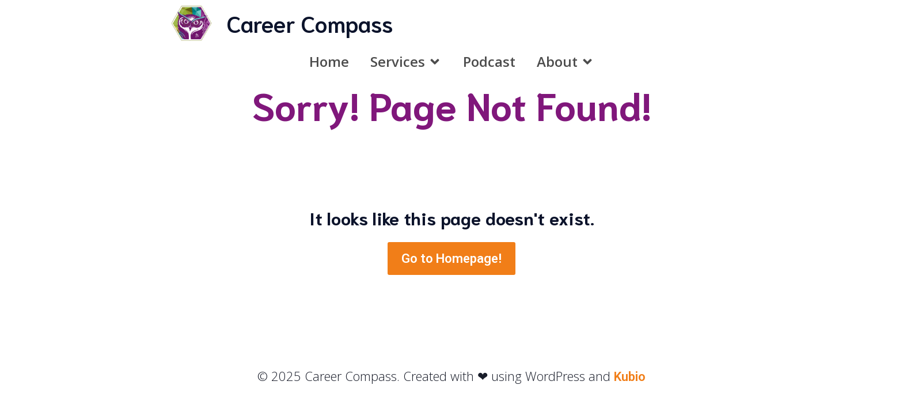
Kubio (630, 376)
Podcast (489, 61)
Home (329, 61)
